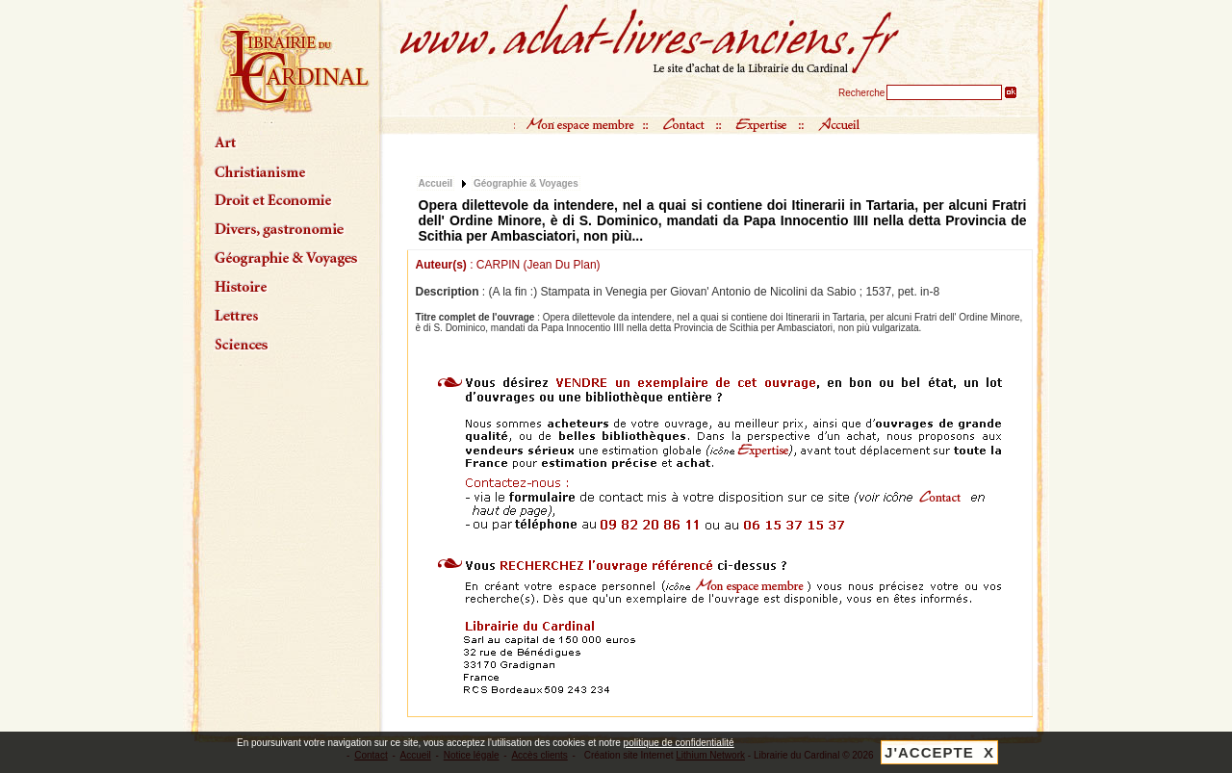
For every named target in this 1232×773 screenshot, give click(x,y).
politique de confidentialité (679, 742)
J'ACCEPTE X (939, 752)
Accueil (436, 183)
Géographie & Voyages (526, 183)
